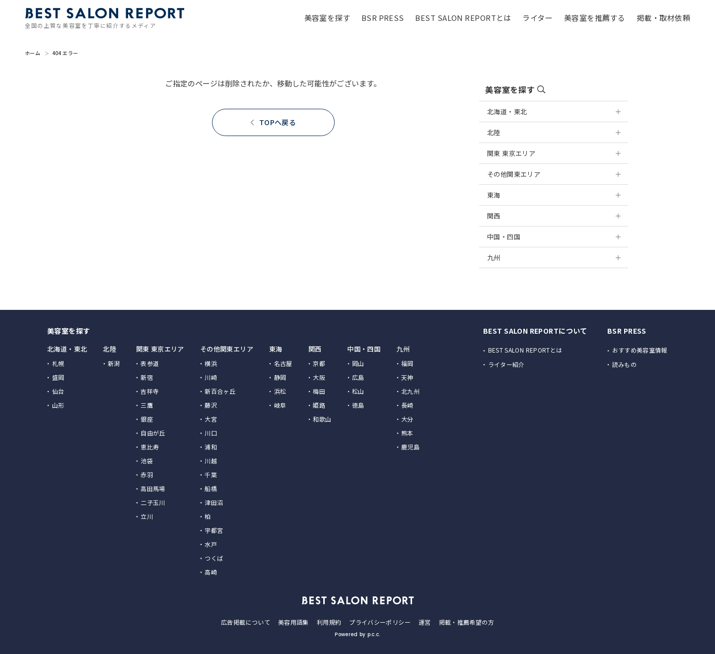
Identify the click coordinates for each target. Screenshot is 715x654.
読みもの (624, 364)
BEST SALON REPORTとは (525, 350)
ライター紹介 (506, 364)
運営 (425, 622)
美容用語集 (293, 622)
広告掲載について (245, 622)
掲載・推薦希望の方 (466, 622)
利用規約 (329, 622)
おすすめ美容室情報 (639, 350)
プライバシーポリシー (380, 622)
